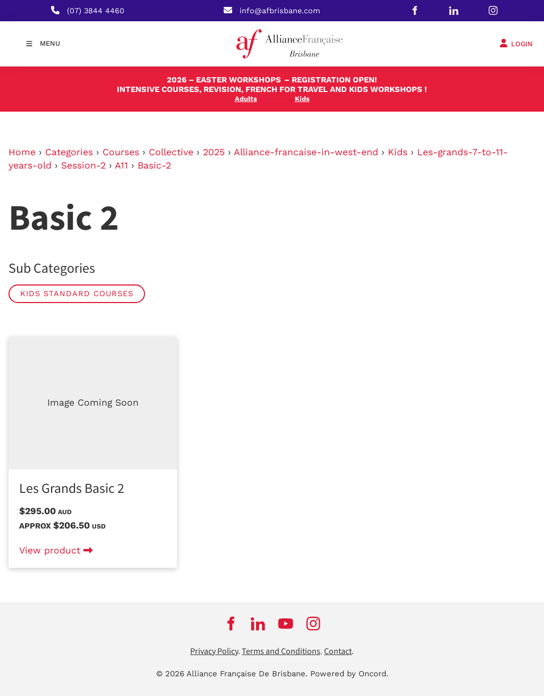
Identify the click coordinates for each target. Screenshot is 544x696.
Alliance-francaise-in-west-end (306, 152)
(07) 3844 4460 (95, 10)
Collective (171, 152)
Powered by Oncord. (349, 673)
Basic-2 (154, 165)
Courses (121, 152)
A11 (121, 165)
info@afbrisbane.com (280, 10)
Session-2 (83, 165)
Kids (397, 152)
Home (22, 152)
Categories (69, 152)
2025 (214, 152)
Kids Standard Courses (76, 293)
